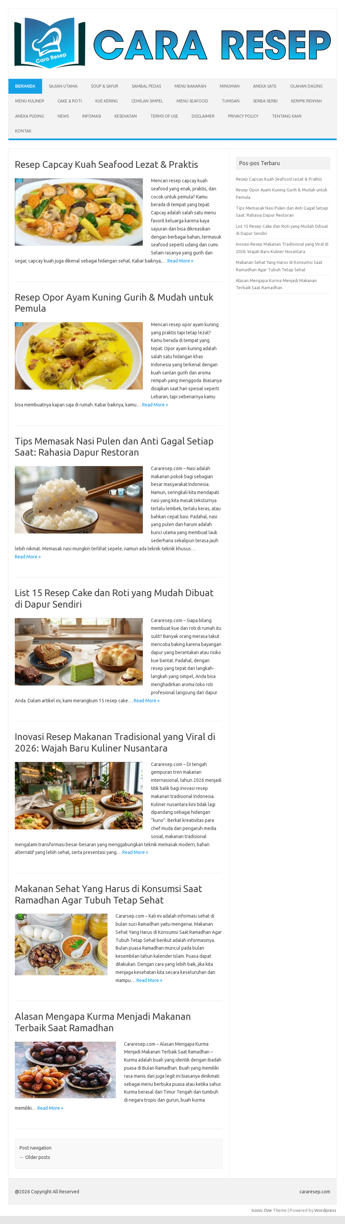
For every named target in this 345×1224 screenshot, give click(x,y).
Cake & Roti (70, 101)
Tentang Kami (287, 116)
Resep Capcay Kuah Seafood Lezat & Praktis (106, 164)
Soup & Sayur (104, 86)
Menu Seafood (192, 101)
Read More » (180, 261)
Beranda (25, 86)
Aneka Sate (265, 86)
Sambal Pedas (146, 86)
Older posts (35, 1157)
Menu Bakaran (190, 86)
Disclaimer (203, 116)
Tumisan (231, 101)
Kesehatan (126, 116)
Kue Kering (106, 101)
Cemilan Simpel (147, 101)
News (63, 116)
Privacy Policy (243, 116)
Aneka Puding (29, 116)
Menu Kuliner (29, 101)
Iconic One (262, 1210)
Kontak (23, 131)
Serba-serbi (265, 101)
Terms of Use (164, 116)
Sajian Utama (63, 86)
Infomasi (91, 116)
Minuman (230, 86)
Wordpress (325, 1210)
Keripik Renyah (306, 101)
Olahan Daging (306, 86)
